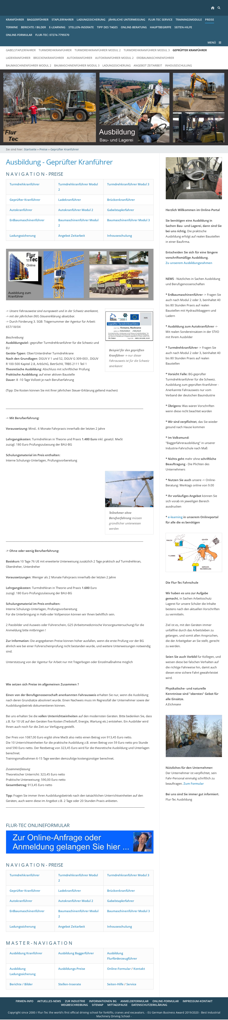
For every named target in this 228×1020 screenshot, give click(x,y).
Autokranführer (21, 210)
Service (131, 984)
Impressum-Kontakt (197, 1001)
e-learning (175, 517)
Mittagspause (117, 1005)
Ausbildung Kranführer (26, 953)
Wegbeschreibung (74, 1005)
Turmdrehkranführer (24, 184)
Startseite (30, 149)
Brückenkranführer (121, 200)
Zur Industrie (75, 1001)
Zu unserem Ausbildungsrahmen (189, 263)
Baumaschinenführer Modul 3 (128, 220)
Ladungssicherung (23, 235)
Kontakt (139, 969)
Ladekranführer (69, 200)
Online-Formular (119, 969)
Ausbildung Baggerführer (76, 953)
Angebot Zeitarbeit (71, 235)
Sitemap (97, 1005)
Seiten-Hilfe (115, 984)
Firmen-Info (24, 1001)
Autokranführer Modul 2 (75, 210)
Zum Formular (193, 783)
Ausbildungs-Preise (71, 969)
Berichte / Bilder (21, 984)
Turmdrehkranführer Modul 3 (128, 184)
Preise (43, 149)
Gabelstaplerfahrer (120, 210)
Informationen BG (103, 1001)
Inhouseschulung (119, 235)
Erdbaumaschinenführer (27, 220)
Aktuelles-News (49, 1001)
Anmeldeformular (134, 1001)
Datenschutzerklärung (149, 1005)
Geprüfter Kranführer (64, 149)
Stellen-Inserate (69, 984)
